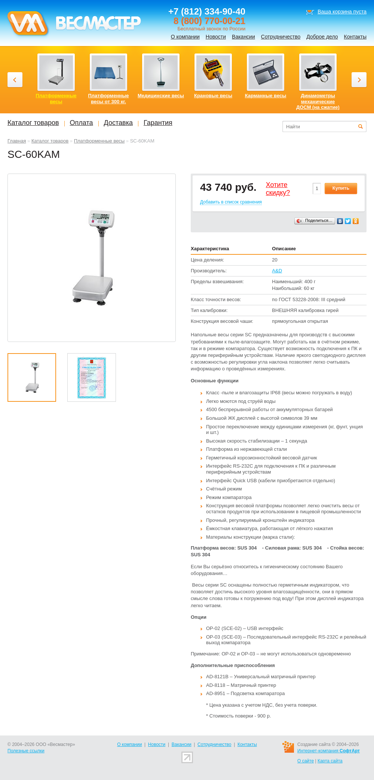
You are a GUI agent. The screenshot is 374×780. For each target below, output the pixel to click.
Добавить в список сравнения (231, 202)
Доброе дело (322, 37)
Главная (16, 141)
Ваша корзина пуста (342, 12)
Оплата (81, 122)
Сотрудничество (280, 37)
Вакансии (243, 37)
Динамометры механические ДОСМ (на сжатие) (318, 101)
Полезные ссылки (26, 750)
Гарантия (158, 122)
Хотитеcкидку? (278, 189)
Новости (216, 37)
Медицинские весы (161, 95)
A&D (277, 270)
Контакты (355, 37)
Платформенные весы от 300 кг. (108, 98)
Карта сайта (330, 761)
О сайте (305, 761)
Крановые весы (213, 95)
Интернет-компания (328, 750)
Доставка (118, 122)
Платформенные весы (99, 141)
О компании (185, 37)
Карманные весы (265, 95)
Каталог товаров (49, 141)
